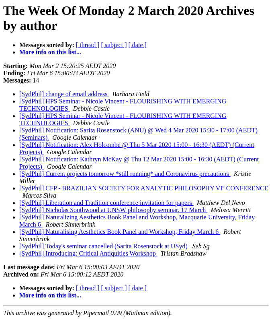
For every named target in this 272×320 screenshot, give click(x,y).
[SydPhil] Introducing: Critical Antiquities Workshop (88, 253)
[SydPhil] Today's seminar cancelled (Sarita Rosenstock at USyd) (104, 246)
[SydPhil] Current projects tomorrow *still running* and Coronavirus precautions (125, 173)
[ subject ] (114, 44)
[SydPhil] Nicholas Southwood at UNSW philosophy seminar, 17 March (113, 209)
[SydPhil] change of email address (64, 94)
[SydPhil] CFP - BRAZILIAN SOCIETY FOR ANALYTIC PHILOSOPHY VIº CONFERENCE (143, 188)
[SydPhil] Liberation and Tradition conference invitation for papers (106, 202)
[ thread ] (88, 44)
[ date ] (138, 44)
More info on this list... (50, 52)
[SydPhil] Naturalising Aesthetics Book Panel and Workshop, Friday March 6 (119, 231)
